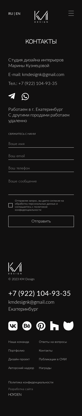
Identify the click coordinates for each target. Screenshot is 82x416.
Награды (45, 368)
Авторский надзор (21, 368)
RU (10, 13)
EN (18, 13)
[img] (71, 13)
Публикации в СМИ (53, 359)
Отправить (41, 221)
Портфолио (16, 350)
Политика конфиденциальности (30, 382)
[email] (41, 156)
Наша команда (18, 342)
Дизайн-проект (19, 359)
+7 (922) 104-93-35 (37, 83)
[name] (41, 144)
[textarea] (41, 185)
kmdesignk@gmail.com (43, 74)
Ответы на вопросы (53, 342)
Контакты (45, 350)
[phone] (41, 168)
